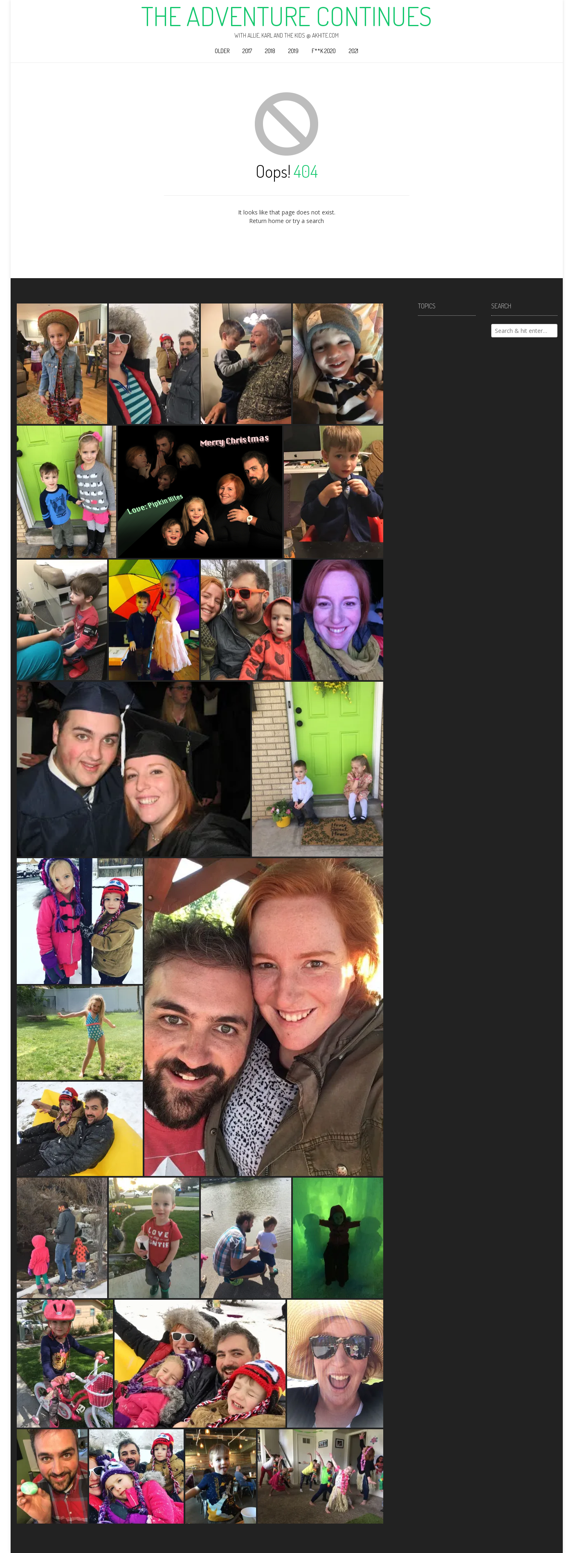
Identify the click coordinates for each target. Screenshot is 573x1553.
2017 (247, 50)
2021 (353, 50)
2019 (293, 50)
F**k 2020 (324, 50)
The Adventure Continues (286, 16)
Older (222, 50)
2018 (270, 50)
